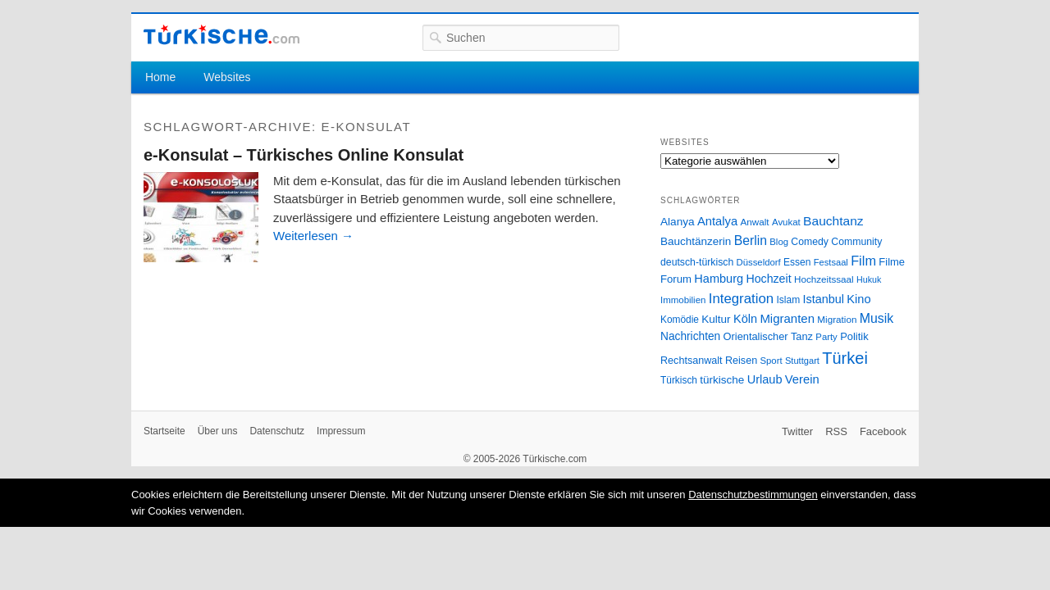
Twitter (797, 431)
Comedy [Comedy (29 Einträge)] (810, 241)
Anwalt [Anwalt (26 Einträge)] (755, 221)
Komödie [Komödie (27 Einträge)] (679, 319)
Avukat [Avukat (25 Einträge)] (786, 222)
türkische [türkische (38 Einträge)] (722, 380)
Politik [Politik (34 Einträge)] (854, 336)
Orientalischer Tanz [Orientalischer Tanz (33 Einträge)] (768, 336)
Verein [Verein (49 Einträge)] (802, 379)
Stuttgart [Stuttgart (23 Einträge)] (802, 360)
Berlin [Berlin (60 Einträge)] (750, 240)
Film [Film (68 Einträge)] (863, 260)
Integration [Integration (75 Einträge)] (741, 298)
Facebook (883, 431)
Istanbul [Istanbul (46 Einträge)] (823, 299)
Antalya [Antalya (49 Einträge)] (717, 221)
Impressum (341, 431)
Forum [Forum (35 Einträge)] (676, 279)
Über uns (218, 431)
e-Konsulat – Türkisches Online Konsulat (303, 155)
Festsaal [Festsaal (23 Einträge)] (831, 262)
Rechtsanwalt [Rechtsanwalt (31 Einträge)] (691, 360)
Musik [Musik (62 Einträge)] (877, 318)
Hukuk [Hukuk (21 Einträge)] (868, 279)
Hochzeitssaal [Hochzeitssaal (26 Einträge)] (824, 279)
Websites (226, 77)
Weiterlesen (313, 236)
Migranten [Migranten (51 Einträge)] (787, 318)
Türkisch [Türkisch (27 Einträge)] (678, 380)
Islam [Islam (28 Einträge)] (788, 300)
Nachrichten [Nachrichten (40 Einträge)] (690, 336)
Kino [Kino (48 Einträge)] (858, 299)
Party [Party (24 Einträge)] (826, 337)
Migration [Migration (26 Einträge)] (836, 319)
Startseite (164, 431)
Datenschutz (276, 431)
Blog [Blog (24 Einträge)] (778, 242)
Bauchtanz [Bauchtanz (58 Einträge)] (833, 221)
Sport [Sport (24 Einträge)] (771, 360)
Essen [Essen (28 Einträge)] (796, 262)
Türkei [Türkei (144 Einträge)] (845, 358)
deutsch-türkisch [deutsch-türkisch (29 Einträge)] (696, 262)
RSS (836, 431)
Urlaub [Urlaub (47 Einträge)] (765, 379)
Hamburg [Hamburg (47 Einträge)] (718, 278)
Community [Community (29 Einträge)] (856, 241)
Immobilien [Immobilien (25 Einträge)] (682, 300)
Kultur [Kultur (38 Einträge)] (715, 319)
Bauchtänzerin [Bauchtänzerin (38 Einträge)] (695, 241)
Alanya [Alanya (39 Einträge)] (677, 222)
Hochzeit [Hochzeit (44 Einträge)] (768, 278)
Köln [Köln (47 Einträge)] (745, 318)
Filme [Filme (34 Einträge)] (892, 262)
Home (160, 77)
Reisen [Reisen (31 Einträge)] (741, 360)
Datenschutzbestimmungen (753, 494)
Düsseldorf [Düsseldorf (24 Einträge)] (759, 262)
